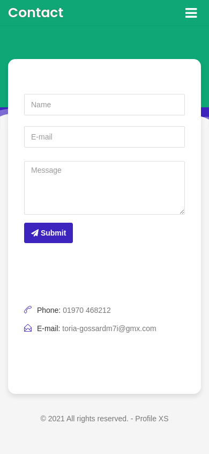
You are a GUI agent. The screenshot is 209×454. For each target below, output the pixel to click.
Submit (48, 233)
